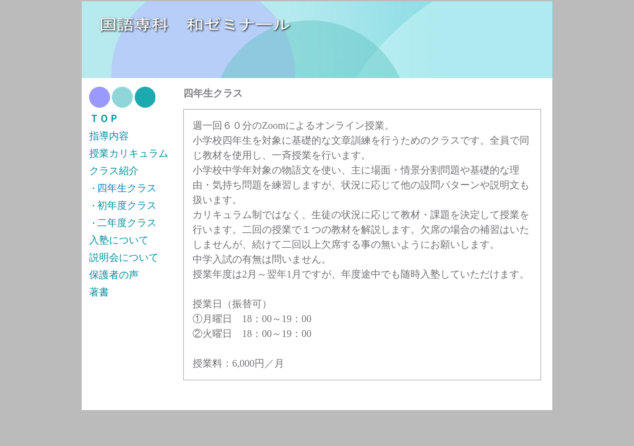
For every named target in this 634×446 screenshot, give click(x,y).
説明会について (123, 257)
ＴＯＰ (104, 118)
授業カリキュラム (128, 153)
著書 (99, 292)
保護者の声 (114, 274)
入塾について (119, 240)
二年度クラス (127, 222)
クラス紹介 (114, 170)
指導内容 (109, 136)
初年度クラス (127, 205)
